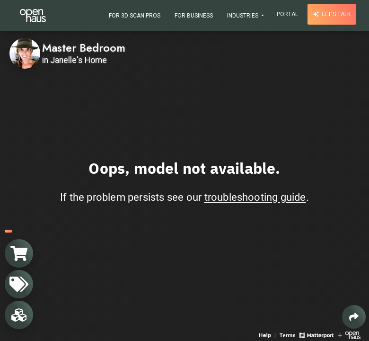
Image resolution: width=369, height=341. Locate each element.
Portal (287, 14)
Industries (243, 15)
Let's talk (332, 14)
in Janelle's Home (74, 60)
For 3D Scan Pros (134, 15)
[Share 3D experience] (354, 317)
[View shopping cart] (19, 253)
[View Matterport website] (316, 334)
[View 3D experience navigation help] (268, 334)
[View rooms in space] (19, 315)
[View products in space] (19, 284)
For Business (194, 15)
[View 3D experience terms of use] (288, 334)
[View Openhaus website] (349, 334)
